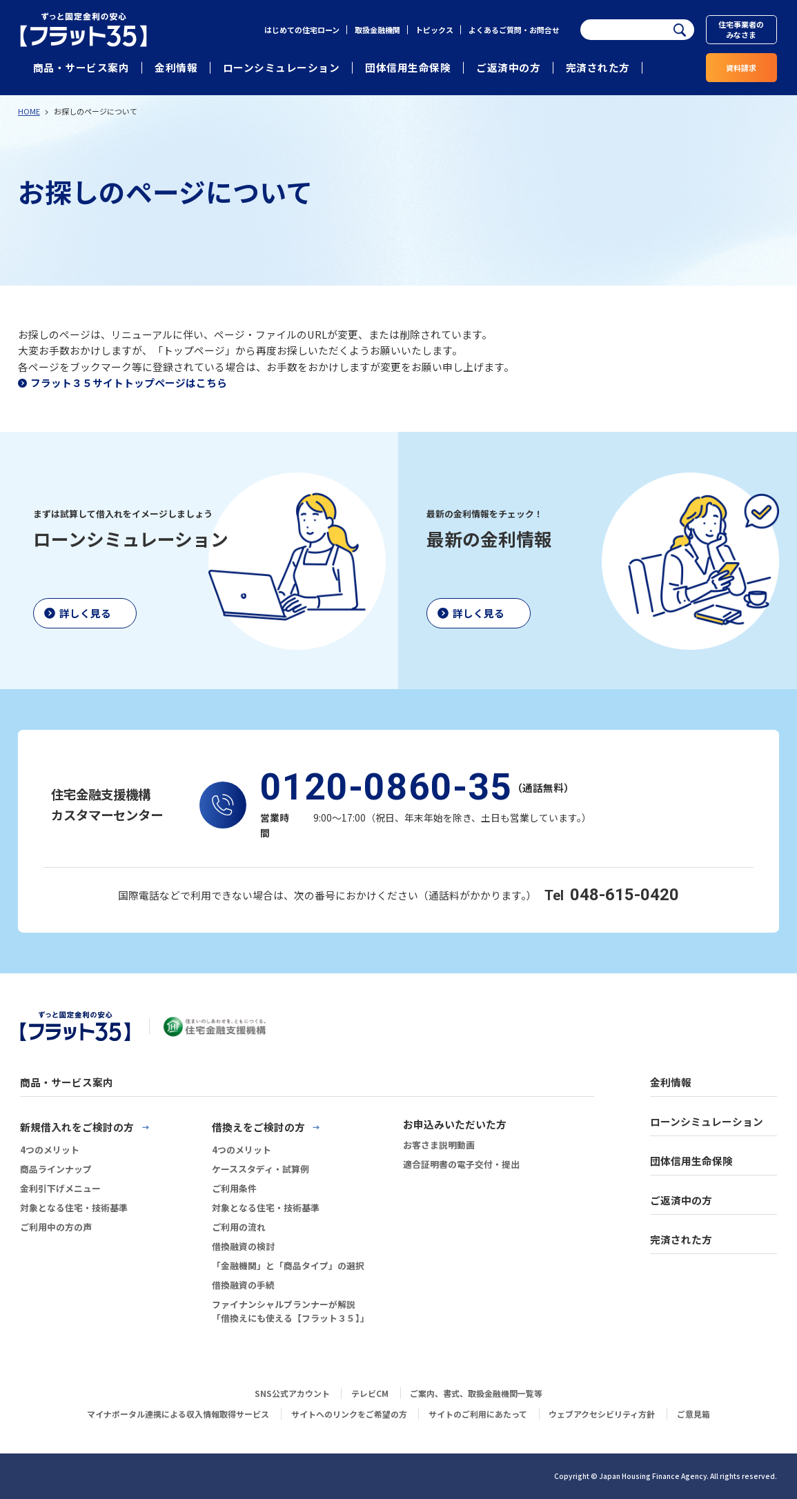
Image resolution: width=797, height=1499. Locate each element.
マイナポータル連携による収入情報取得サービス (178, 1414)
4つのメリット (49, 1149)
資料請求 (741, 67)
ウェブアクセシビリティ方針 (602, 1414)
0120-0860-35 (386, 787)
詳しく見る (85, 613)
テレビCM (369, 1393)
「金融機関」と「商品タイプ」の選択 (288, 1265)
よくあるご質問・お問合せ (514, 29)
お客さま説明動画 (439, 1144)
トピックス (434, 29)
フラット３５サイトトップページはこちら (128, 382)
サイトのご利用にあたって (478, 1414)
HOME (29, 111)
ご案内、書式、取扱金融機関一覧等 (476, 1393)
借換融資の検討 (243, 1246)
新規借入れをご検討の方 (77, 1127)
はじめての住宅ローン (302, 29)
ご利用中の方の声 (56, 1226)
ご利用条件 (234, 1188)
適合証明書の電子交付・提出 (461, 1164)
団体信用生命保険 (408, 67)
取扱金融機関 (377, 29)
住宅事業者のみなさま (741, 29)
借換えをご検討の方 (258, 1127)
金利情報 (176, 67)
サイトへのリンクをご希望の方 (349, 1414)
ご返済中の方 (508, 67)
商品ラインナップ (56, 1168)
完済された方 (598, 67)
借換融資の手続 (243, 1284)
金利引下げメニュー (60, 1188)
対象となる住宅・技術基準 (74, 1207)
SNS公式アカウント (292, 1393)
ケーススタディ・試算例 (260, 1168)
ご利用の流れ (239, 1226)
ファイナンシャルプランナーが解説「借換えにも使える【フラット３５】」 (290, 1311)
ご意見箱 (693, 1414)
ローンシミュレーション (281, 67)
